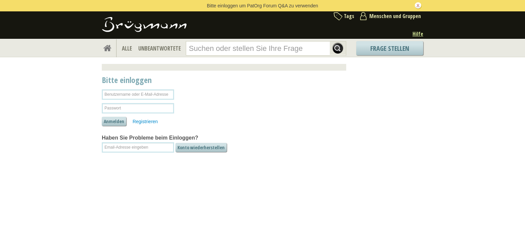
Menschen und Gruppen (395, 16)
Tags (349, 16)
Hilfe (417, 33)
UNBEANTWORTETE (159, 48)
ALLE (127, 48)
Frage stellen (389, 48)
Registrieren (145, 121)
